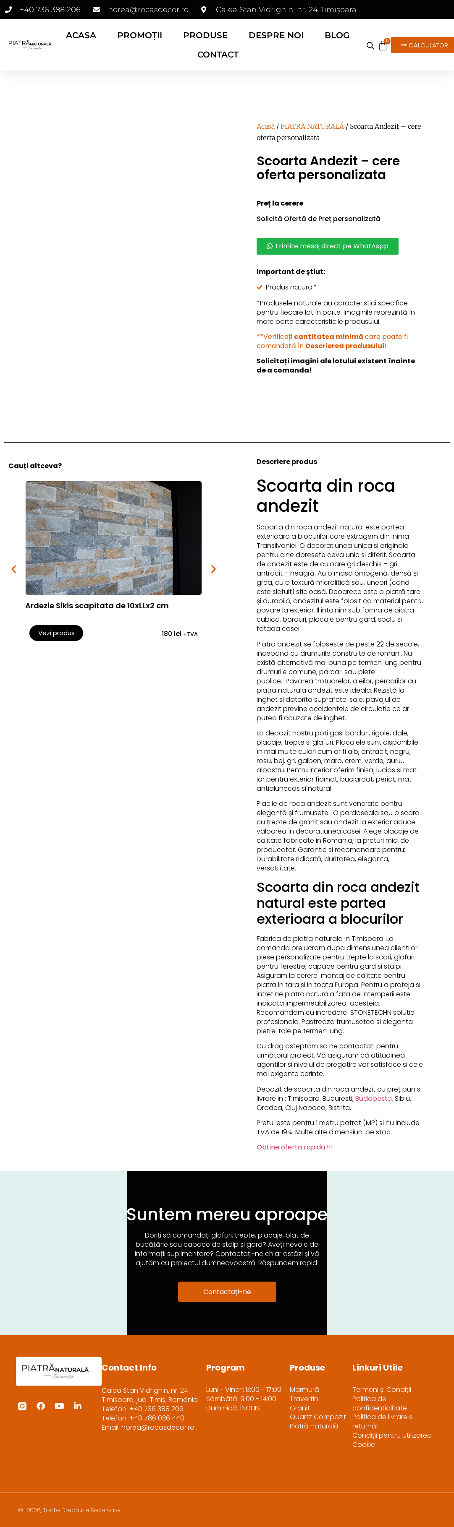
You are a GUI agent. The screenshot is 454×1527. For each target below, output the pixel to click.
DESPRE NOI (276, 35)
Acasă (266, 126)
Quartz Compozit (318, 1417)
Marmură (304, 1389)
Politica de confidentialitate (379, 1403)
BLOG (337, 35)
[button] (13, 569)
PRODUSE (205, 35)
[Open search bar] (370, 46)
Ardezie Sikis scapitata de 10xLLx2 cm (97, 605)
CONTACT (218, 55)
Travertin (304, 1399)
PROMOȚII (139, 35)
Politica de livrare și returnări (383, 1422)
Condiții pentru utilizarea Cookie (392, 1440)
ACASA (81, 35)
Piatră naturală (314, 1426)
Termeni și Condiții (381, 1389)
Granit (300, 1408)
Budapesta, (374, 1098)
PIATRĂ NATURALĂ (312, 126)
